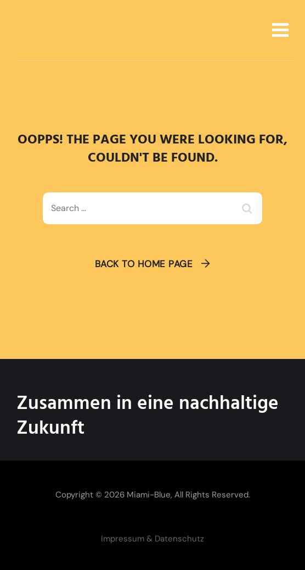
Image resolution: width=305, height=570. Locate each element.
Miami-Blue (149, 494)
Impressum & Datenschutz (152, 538)
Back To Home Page (144, 264)
